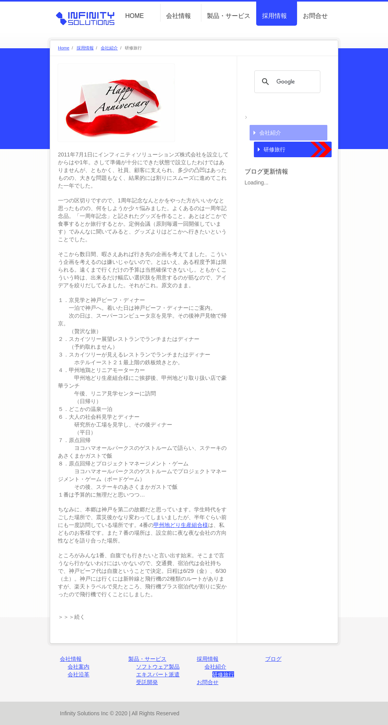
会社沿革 (78, 674)
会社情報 (178, 15)
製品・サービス (228, 15)
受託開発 (147, 682)
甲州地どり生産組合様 (181, 525)
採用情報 (274, 15)
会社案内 (78, 667)
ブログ (273, 659)
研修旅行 (274, 149)
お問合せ (315, 15)
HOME (134, 15)
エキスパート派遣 (158, 674)
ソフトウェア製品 (158, 667)
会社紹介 (109, 48)
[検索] (286, 81)
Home (63, 48)
